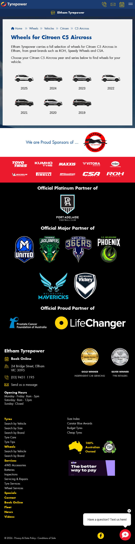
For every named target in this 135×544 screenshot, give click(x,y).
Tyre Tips (9, 442)
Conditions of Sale (47, 538)
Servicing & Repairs (16, 479)
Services (10, 461)
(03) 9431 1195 (22, 377)
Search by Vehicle (15, 423)
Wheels (9, 447)
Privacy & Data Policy (25, 538)
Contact (10, 498)
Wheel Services (13, 488)
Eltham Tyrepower (67, 13)
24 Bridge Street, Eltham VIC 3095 (27, 368)
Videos (9, 517)
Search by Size (13, 428)
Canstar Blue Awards (79, 423)
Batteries (9, 470)
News (8, 512)
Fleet (7, 507)
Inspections (10, 474)
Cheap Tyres (74, 432)
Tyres (8, 419)
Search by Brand (14, 433)
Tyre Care (10, 437)
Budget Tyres (74, 428)
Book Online (13, 502)
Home (16, 28)
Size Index (73, 419)
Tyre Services (12, 483)
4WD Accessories (15, 465)
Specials (10, 493)
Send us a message (24, 385)
